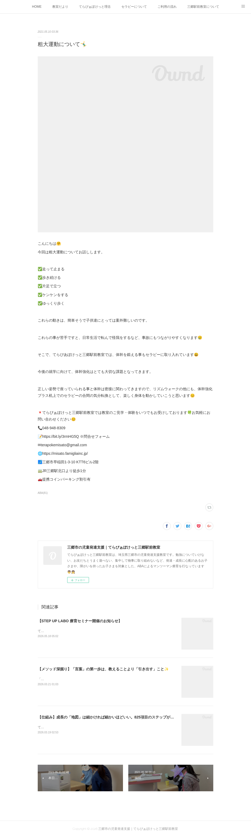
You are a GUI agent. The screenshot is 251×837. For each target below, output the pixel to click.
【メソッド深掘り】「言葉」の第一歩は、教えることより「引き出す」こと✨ (103, 669)
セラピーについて (134, 7)
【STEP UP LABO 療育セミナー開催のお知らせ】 (80, 621)
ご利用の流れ (167, 7)
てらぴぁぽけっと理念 (95, 7)
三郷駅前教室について (203, 7)
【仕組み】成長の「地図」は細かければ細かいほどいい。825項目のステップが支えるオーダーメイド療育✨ (128, 717)
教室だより (60, 7)
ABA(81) (43, 492)
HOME (37, 7)
